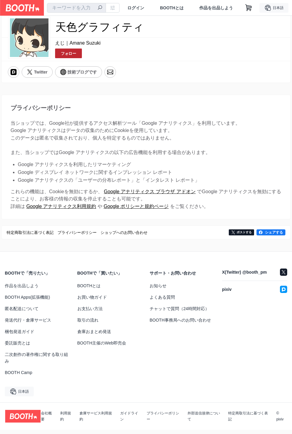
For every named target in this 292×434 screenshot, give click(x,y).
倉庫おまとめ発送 (94, 335)
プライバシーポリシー (163, 420)
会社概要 (46, 420)
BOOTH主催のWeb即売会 (101, 347)
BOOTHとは (172, 8)
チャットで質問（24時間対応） (179, 312)
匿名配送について (22, 312)
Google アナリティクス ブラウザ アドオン (150, 194)
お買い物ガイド (92, 301)
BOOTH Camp (18, 376)
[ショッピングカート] (248, 8)
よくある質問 (162, 301)
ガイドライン (129, 420)
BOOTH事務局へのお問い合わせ (180, 324)
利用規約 (65, 420)
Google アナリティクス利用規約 (61, 210)
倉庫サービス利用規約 (95, 420)
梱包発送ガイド (19, 335)
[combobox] (76, 8)
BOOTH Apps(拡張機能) (27, 301)
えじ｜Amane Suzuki (78, 43)
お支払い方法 (90, 312)
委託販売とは (17, 347)
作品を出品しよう (216, 8)
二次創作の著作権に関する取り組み (36, 362)
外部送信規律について (204, 420)
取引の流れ (87, 324)
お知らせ (158, 290)
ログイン (135, 8)
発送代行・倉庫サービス (28, 324)
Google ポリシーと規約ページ (136, 210)
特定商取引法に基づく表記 (248, 420)
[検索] (100, 8)
